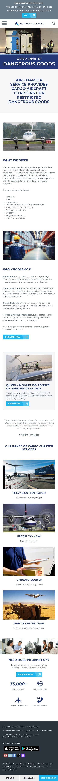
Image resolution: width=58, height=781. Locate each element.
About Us (16, 727)
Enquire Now (48, 778)
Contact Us (7, 727)
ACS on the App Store (12, 748)
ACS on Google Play (30, 748)
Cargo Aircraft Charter (11, 737)
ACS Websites (34, 727)
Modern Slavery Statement (13, 731)
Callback (29, 778)
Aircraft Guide (26, 737)
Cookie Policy (47, 731)
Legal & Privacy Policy (33, 731)
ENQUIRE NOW (12, 337)
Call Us (10, 778)
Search (53, 23)
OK (25, 15)
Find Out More (43, 10)
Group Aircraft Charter (30, 735)
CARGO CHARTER (29, 58)
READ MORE (14, 404)
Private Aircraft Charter (11, 735)
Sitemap (24, 727)
